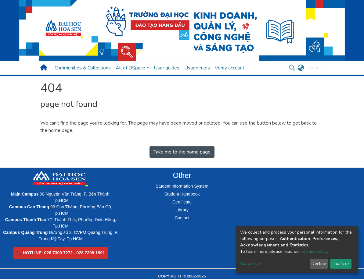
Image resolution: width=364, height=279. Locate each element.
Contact (182, 217)
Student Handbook (182, 194)
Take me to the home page (182, 152)
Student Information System (182, 186)
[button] (301, 68)
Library (182, 209)
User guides (166, 68)
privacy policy (314, 251)
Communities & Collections (83, 68)
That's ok (341, 264)
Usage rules (197, 68)
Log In (312, 68)
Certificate (182, 202)
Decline (319, 264)
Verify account (229, 68)
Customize (250, 264)
